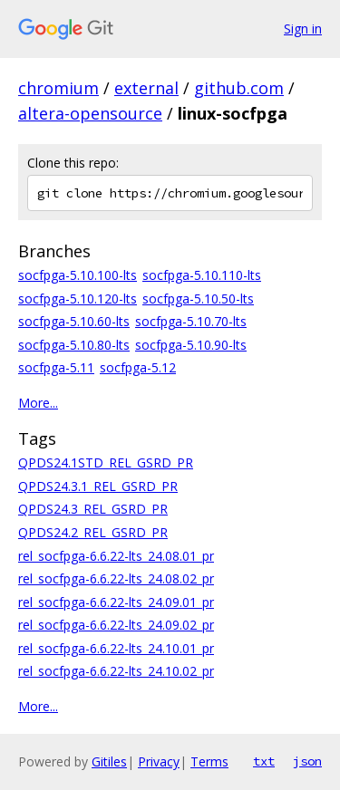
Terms (209, 761)
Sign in (303, 28)
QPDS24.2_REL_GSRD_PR (93, 532)
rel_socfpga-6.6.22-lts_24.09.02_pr (116, 624)
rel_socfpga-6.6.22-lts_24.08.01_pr (116, 555)
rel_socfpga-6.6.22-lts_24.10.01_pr (116, 648)
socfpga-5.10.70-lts (191, 321)
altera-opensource (90, 113)
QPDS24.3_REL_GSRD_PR (93, 508)
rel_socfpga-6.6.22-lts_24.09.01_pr (116, 602)
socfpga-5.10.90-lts (191, 344)
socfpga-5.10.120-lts (77, 298)
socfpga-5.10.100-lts (77, 275)
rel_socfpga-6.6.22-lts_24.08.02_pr (116, 578)
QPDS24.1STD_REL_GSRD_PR (105, 462)
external (146, 88)
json (307, 761)
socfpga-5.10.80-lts (74, 344)
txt (264, 761)
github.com (239, 88)
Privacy (159, 761)
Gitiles (109, 761)
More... (38, 402)
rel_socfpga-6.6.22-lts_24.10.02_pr (116, 670)
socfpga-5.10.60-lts (74, 321)
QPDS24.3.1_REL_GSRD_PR (98, 486)
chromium (58, 88)
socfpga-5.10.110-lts (201, 275)
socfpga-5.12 (138, 367)
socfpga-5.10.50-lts (198, 298)
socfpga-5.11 (56, 367)
